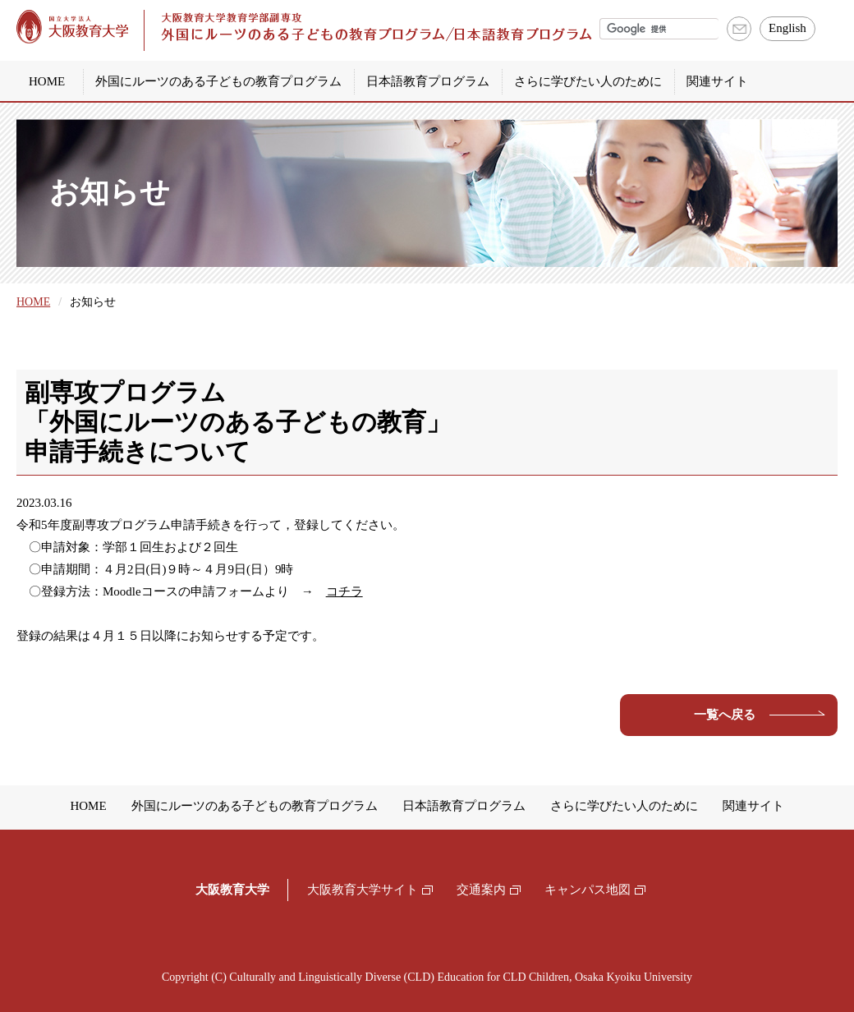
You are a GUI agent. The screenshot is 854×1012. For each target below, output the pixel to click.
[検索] (659, 29)
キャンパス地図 (587, 889)
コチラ (344, 591)
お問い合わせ (739, 29)
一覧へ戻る (724, 714)
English (787, 27)
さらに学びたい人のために (588, 81)
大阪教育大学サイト (362, 889)
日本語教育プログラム (427, 81)
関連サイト (717, 81)
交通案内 (481, 889)
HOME (47, 81)
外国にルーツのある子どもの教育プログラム (218, 81)
